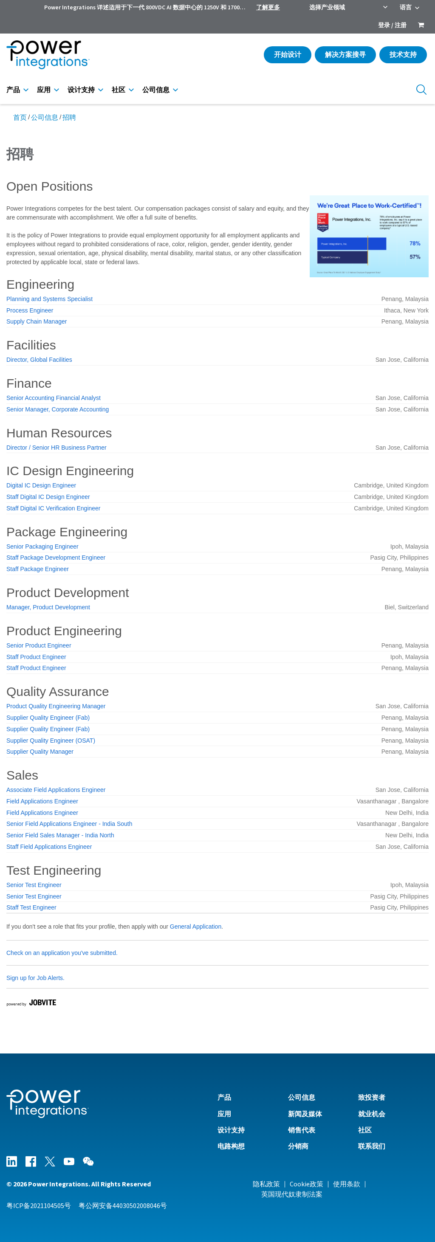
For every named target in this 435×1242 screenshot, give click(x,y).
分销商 (298, 1146)
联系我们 (371, 1146)
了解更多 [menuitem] (268, 8)
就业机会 (371, 1114)
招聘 (69, 117)
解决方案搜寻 (345, 54)
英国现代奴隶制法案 (291, 1194)
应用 (44, 90)
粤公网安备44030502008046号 (123, 1206)
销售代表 (301, 1130)
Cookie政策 (306, 1184)
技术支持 (403, 54)
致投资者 (371, 1097)
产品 (13, 90)
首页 (20, 117)
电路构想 (231, 1146)
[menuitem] (421, 26)
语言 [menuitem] (406, 8)
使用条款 (346, 1184)
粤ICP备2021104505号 (38, 1206)
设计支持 (81, 90)
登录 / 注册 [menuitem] (392, 25)
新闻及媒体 (305, 1114)
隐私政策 (266, 1184)
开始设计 (287, 54)
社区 (118, 90)
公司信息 (155, 90)
